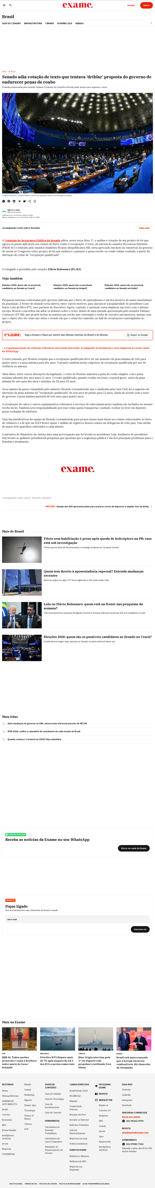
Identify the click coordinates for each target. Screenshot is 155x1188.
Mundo (27, 1084)
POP (26, 1129)
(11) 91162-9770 (134, 1121)
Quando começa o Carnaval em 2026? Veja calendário (34, 739)
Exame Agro (30, 1105)
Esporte (28, 1100)
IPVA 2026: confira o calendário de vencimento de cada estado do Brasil (44, 731)
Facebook (126, 1105)
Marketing (29, 1095)
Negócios (6, 1149)
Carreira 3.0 (105, 1110)
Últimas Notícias (10, 1096)
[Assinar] (131, 5)
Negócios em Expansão (76, 1168)
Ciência (28, 1124)
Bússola (73, 1101)
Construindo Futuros (76, 1108)
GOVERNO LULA (64, 23)
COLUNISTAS (8, 1154)
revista (103, 1094)
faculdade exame (105, 1086)
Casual (27, 1089)
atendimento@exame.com (135, 1132)
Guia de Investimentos (52, 1106)
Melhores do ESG (78, 1161)
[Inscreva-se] (140, 929)
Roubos (46, 497)
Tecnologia (29, 1110)
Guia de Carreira (53, 1112)
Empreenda (105, 1141)
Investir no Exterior (79, 1119)
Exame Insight (9, 1130)
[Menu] (4, 5)
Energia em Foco (78, 1114)
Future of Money (29, 1117)
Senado (36, 497)
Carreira (6, 1114)
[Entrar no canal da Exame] (134, 848)
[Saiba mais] (144, 228)
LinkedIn (126, 1095)
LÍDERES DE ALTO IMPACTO (9, 1103)
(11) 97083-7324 (134, 1144)
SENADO (79, 23)
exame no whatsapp (16, 835)
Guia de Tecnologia (54, 1099)
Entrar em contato (131, 1117)
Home (4, 71)
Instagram (127, 1100)
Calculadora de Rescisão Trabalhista (52, 1130)
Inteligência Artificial (8, 1137)
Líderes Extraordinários (77, 1132)
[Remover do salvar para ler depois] (34, 201)
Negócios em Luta (78, 1138)
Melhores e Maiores (79, 1156)
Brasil (8, 16)
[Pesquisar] (10, 5)
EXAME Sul (75, 1096)
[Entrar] (146, 5)
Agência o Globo (13, 210)
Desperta (10, 900)
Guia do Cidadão (11, 23)
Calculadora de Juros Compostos (53, 1140)
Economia (7, 1119)
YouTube (126, 1089)
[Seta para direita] (148, 23)
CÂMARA (49, 23)
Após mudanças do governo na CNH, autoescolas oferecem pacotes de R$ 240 (47, 723)
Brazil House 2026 (79, 1090)
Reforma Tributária (79, 1125)
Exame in (103, 1105)
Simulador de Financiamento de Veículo (54, 1150)
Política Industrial (78, 1143)
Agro (101, 1136)
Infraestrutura (33, 23)
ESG (4, 1125)
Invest (5, 1143)
